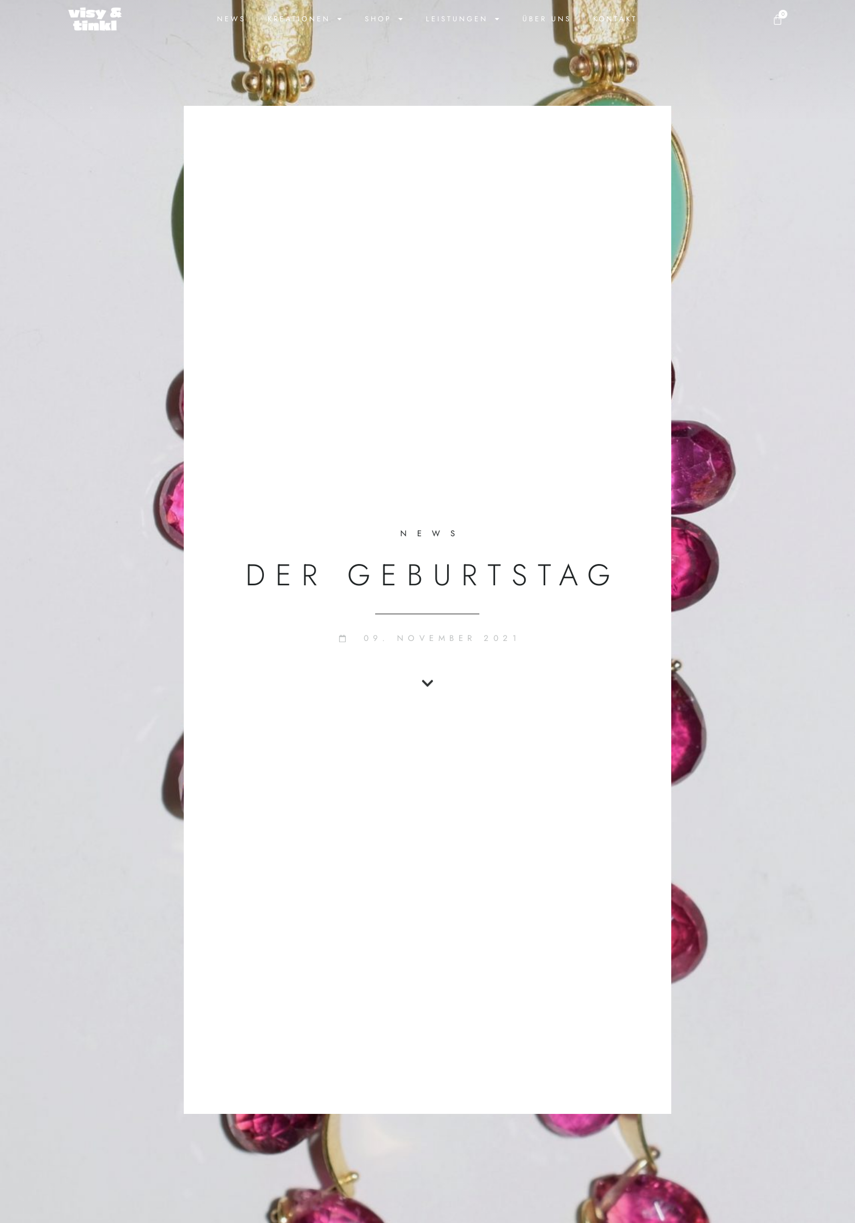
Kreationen (305, 19)
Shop (384, 19)
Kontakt (615, 19)
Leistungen (463, 19)
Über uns (546, 19)
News (231, 19)
